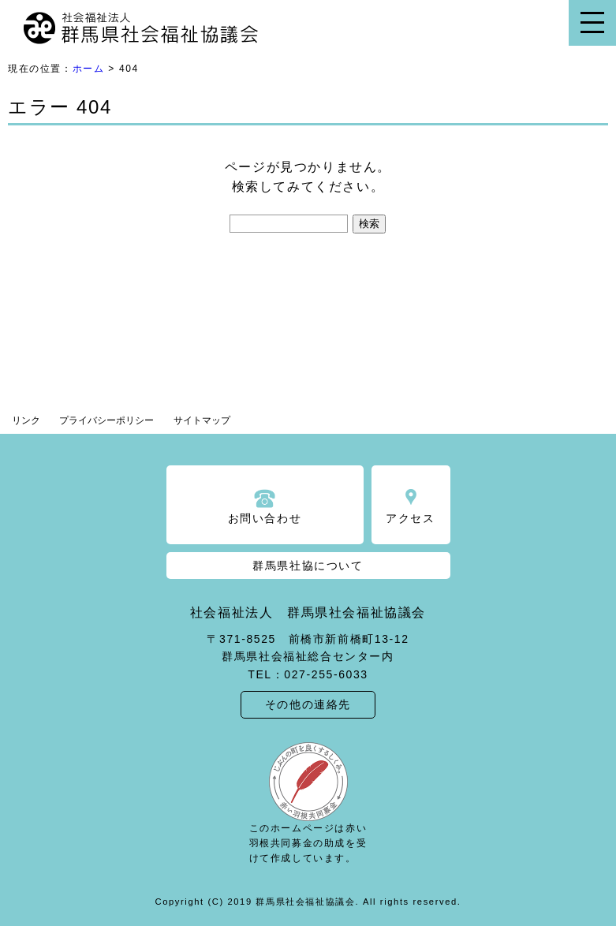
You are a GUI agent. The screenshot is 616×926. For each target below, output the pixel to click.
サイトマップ (202, 420)
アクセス (410, 518)
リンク (26, 420)
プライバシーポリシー (106, 420)
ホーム (89, 68)
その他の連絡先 (308, 704)
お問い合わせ (265, 518)
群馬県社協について (307, 565)
